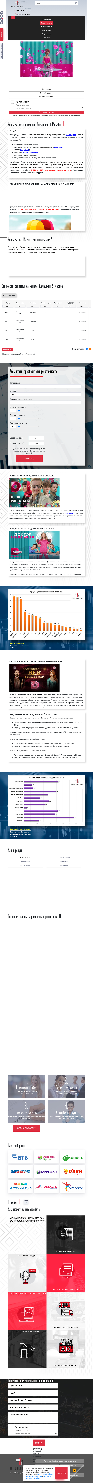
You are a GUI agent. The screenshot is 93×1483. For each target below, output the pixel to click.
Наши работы (46, 26)
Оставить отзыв (1, 51)
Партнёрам (46, 34)
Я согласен (61, 1473)
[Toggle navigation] (13, 17)
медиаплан (24, 150)
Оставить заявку (26, 1128)
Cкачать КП (7, 349)
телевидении (71, 135)
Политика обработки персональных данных (60, 1461)
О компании (46, 19)
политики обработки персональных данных (69, 115)
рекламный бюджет (30, 152)
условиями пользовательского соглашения (46, 115)
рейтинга (69, 513)
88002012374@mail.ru (24, 14)
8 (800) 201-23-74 (23, 10)
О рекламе (58, 147)
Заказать (29, 459)
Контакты (46, 37)
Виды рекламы (46, 23)
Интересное (46, 30)
